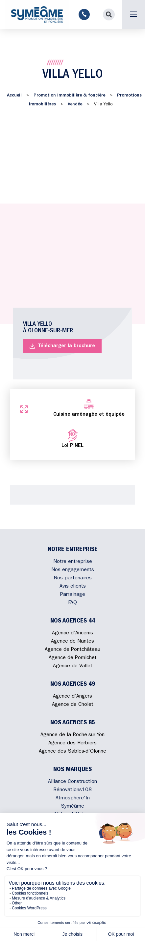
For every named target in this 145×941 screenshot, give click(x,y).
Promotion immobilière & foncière (69, 95)
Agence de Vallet (72, 666)
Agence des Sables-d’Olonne (72, 751)
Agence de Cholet (72, 704)
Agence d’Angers (72, 696)
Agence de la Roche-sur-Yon (72, 735)
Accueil (14, 95)
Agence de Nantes (72, 641)
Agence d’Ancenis (72, 633)
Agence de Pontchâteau (72, 649)
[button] (109, 14)
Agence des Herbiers (72, 743)
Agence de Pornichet (73, 658)
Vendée (75, 104)
